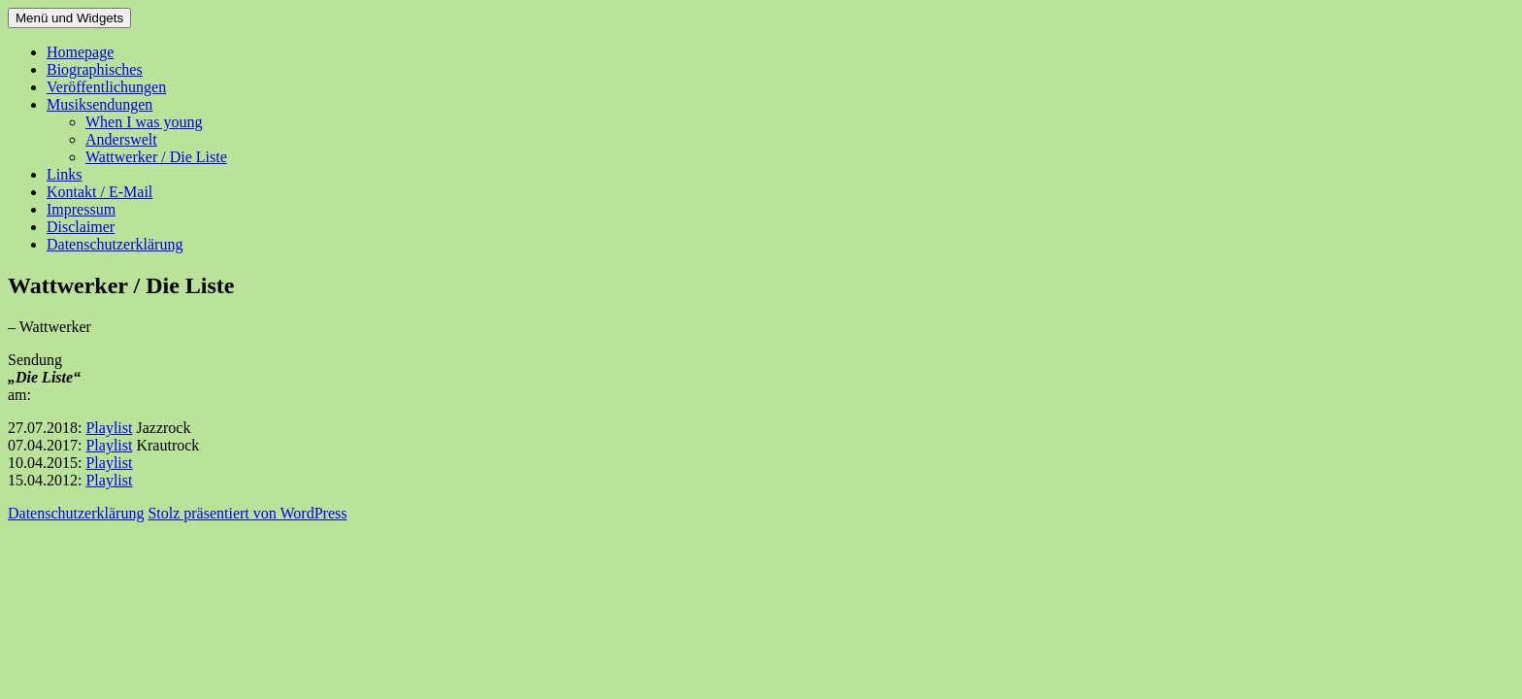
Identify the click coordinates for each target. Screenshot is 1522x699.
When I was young (143, 122)
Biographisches (95, 69)
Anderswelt (121, 139)
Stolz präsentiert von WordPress (247, 513)
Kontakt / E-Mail (99, 191)
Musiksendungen (99, 104)
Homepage (80, 52)
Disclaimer (81, 226)
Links (64, 174)
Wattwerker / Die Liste (156, 157)
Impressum (81, 209)
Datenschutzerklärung (114, 244)
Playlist (108, 427)
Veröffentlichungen (106, 87)
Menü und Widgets (69, 18)
